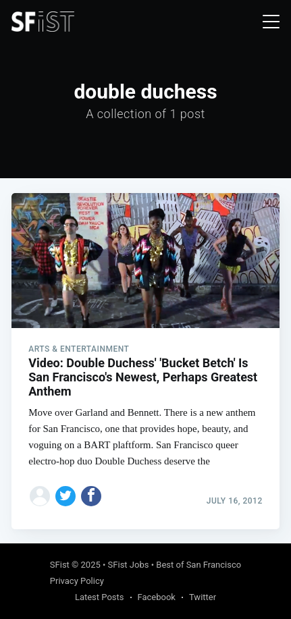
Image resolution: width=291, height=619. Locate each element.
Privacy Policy (77, 581)
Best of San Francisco (198, 565)
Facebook (157, 597)
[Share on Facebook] (91, 496)
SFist (60, 565)
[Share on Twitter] (65, 496)
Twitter (202, 597)
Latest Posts (99, 597)
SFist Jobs (128, 565)
